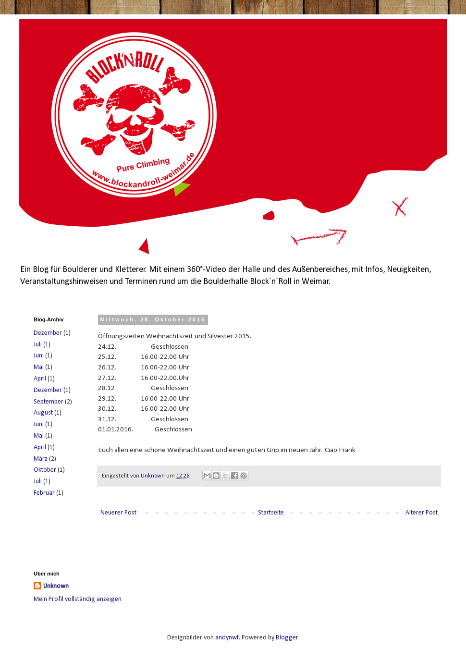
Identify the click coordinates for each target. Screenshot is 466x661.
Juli (38, 344)
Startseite (271, 512)
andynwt (227, 637)
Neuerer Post (118, 512)
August (43, 412)
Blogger (287, 637)
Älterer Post (421, 512)
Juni (39, 355)
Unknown (56, 586)
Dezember (48, 333)
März (41, 459)
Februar (44, 493)
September (48, 401)
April (40, 378)
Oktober (45, 470)
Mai (39, 367)
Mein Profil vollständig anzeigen (78, 599)
